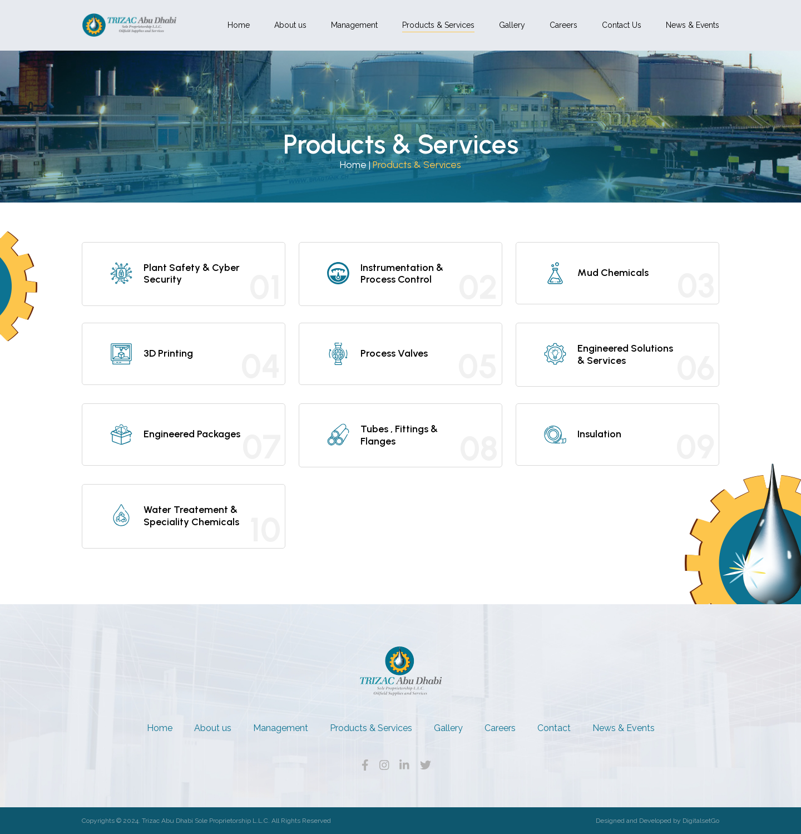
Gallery (512, 25)
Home (239, 25)
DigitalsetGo (701, 821)
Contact (554, 728)
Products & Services (438, 25)
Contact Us (621, 25)
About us (290, 25)
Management (354, 25)
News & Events (692, 25)
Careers (563, 25)
